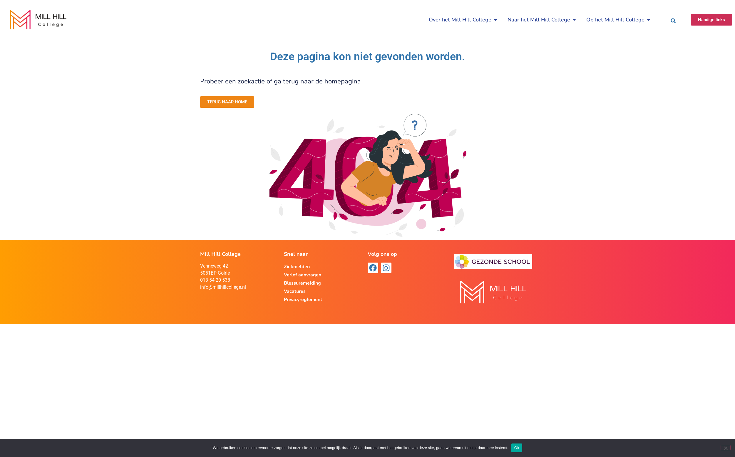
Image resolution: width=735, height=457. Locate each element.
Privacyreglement (303, 299)
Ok (516, 448)
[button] (673, 21)
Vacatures (295, 291)
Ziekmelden (297, 266)
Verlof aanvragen (302, 275)
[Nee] (726, 447)
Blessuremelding (302, 283)
